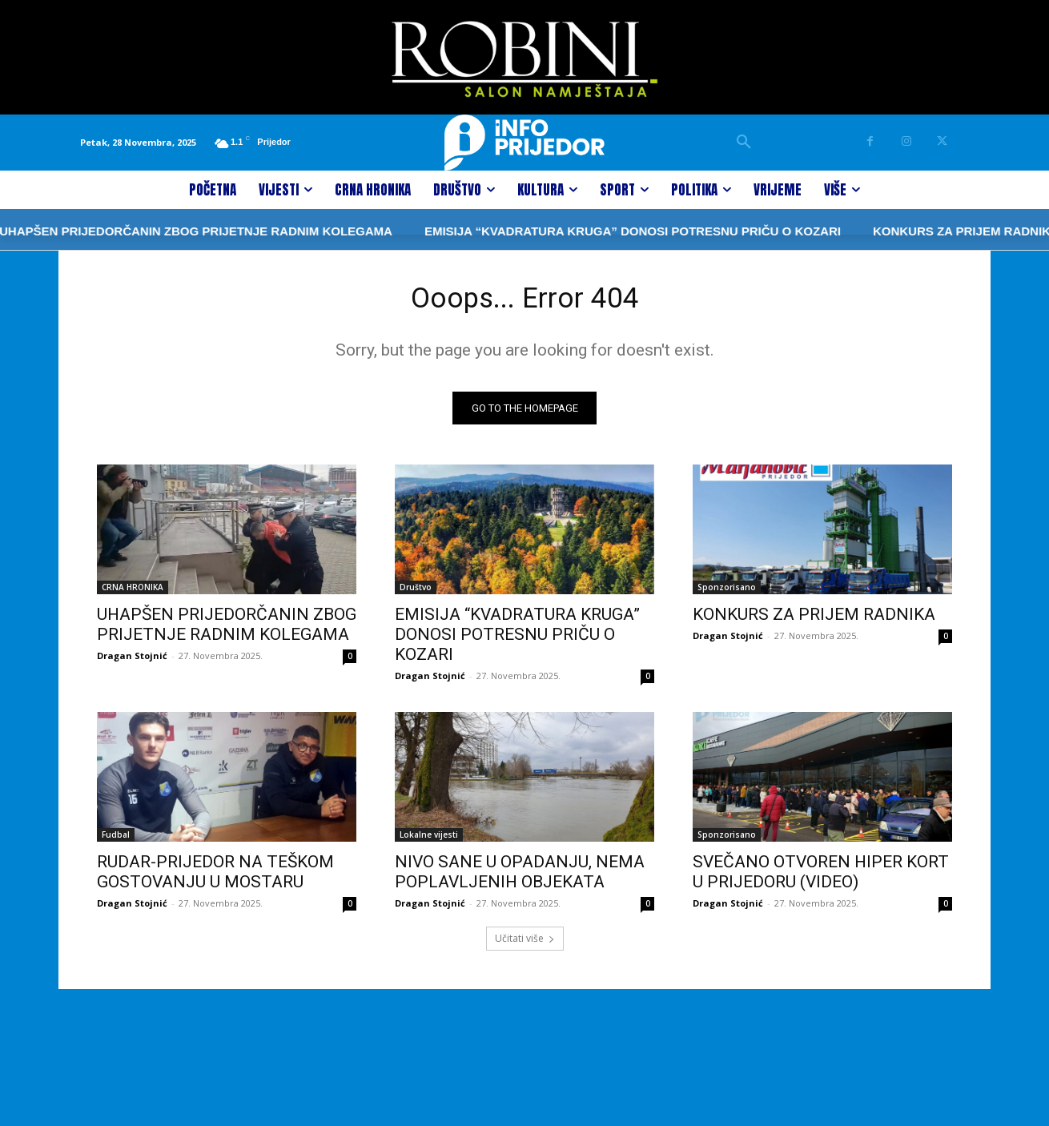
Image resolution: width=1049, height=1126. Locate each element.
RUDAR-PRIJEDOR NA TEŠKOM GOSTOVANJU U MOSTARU (215, 877)
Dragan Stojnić (132, 661)
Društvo (416, 592)
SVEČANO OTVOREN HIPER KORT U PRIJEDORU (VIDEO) (821, 877)
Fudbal (116, 840)
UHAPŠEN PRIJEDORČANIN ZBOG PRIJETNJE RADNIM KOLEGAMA (226, 629)
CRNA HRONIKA (132, 592)
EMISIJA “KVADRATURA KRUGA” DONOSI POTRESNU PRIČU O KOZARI (592, 231)
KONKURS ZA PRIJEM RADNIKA (925, 231)
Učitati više (525, 944)
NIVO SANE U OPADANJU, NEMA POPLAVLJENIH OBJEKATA (520, 877)
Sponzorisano (726, 592)
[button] (744, 142)
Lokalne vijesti (429, 840)
